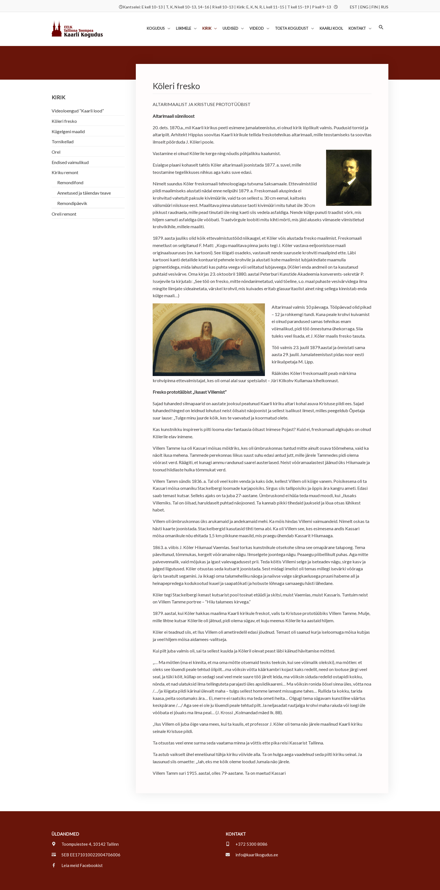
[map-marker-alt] (85, 833)
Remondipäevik (72, 193)
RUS (384, 5)
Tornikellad (63, 131)
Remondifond (70, 173)
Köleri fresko (64, 111)
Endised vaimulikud (70, 152)
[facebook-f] (77, 854)
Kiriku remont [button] (65, 162)
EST (353, 5)
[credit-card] (86, 844)
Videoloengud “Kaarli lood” (78, 100)
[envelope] (252, 844)
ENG (364, 5)
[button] (157, 21)
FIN (375, 5)
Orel (56, 142)
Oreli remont (64, 204)
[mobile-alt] (246, 833)
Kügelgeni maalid (68, 121)
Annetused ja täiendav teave (84, 183)
